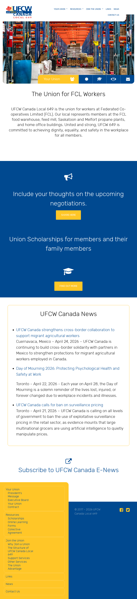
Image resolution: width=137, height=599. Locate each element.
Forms (12, 526)
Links (9, 576)
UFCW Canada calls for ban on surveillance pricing (59, 405)
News (9, 584)
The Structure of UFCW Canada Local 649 (20, 551)
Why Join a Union (19, 544)
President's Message (15, 495)
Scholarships (16, 518)
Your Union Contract (15, 505)
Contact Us (13, 591)
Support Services (19, 558)
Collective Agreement (15, 531)
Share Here (68, 214)
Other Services (17, 562)
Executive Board (18, 500)
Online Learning (18, 522)
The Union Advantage (15, 567)
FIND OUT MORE (68, 286)
